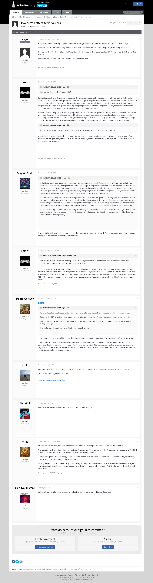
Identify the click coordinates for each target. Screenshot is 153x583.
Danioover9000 (25, 298)
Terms (70, 575)
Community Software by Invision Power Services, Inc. (76, 580)
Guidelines (29, 12)
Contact (95, 575)
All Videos (44, 12)
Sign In (128, 4)
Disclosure (86, 575)
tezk (24, 365)
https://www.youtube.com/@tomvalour (51, 380)
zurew (25, 82)
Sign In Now (108, 547)
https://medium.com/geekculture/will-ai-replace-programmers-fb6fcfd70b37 (103, 369)
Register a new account (45, 547)
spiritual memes (25, 487)
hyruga (25, 441)
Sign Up (138, 4)
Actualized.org (60, 575)
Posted (47, 39)
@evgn (41, 303)
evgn (29, 26)
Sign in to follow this (119, 23)
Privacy (77, 575)
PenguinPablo (25, 173)
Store (66, 12)
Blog (56, 12)
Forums (16, 12)
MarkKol (25, 403)
